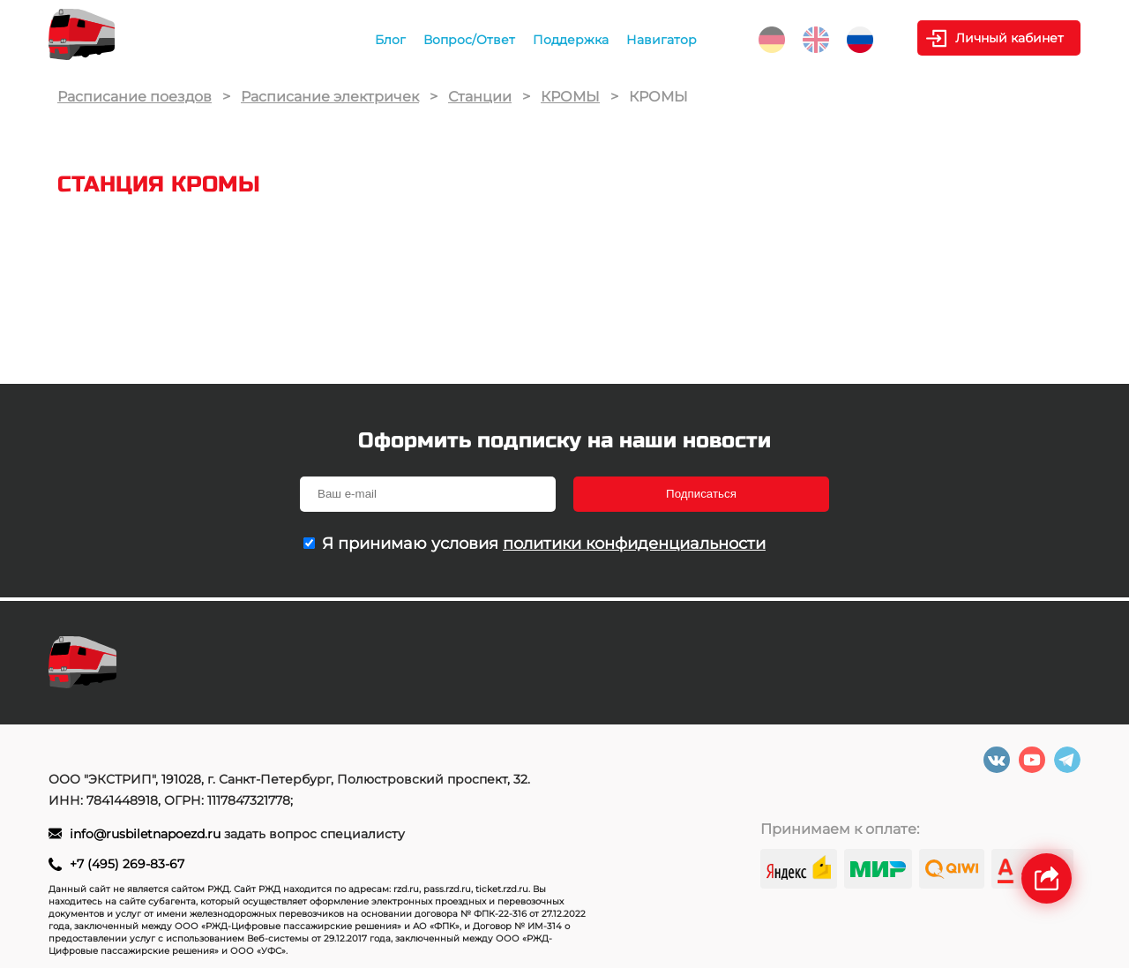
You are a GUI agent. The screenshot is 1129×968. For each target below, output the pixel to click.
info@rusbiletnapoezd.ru (147, 834)
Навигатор (661, 40)
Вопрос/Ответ (469, 40)
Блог (390, 40)
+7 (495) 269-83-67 (127, 864)
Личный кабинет (1009, 38)
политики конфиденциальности (634, 543)
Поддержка (571, 40)
